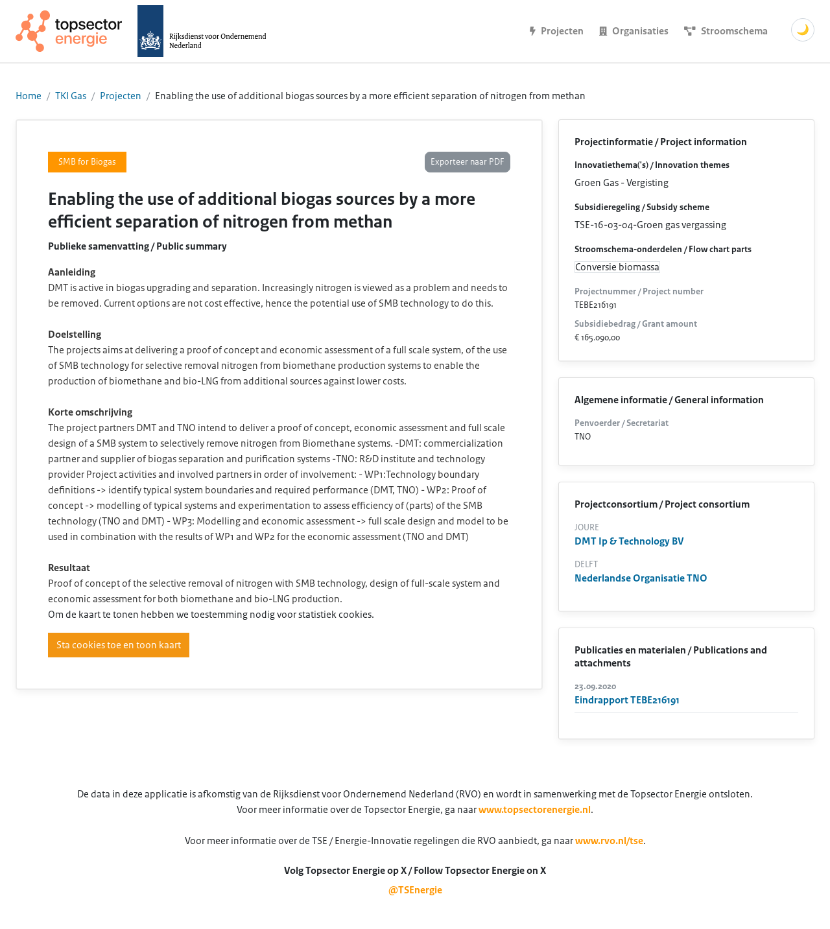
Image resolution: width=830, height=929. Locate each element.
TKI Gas (70, 96)
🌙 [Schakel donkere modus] (802, 30)
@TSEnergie (415, 890)
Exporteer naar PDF (467, 162)
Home (29, 96)
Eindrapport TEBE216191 (627, 700)
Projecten (120, 96)
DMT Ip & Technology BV (629, 541)
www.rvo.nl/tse (609, 841)
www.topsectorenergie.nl (535, 810)
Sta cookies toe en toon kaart (118, 645)
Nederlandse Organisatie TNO (641, 578)
